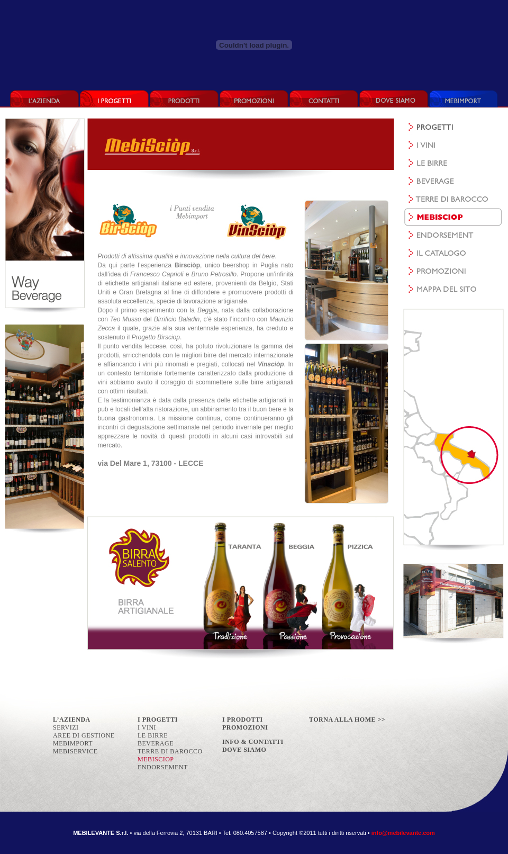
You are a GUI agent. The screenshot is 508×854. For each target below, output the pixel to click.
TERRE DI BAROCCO (170, 751)
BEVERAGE (156, 743)
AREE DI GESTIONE (84, 735)
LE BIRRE (153, 735)
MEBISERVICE (75, 751)
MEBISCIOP (156, 759)
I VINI (147, 727)
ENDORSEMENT (163, 767)
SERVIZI (66, 727)
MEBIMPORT (73, 743)
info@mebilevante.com (403, 833)
